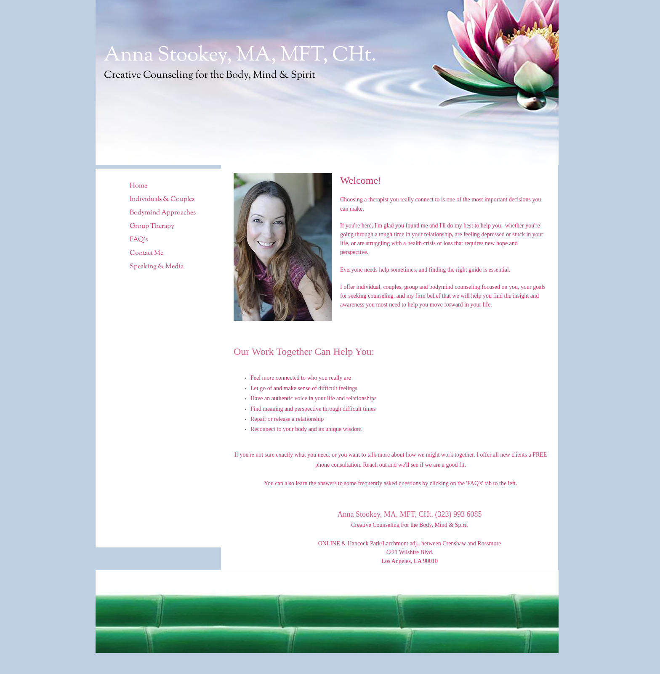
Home (138, 186)
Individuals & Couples (162, 199)
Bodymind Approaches (163, 213)
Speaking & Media (157, 267)
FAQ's (139, 240)
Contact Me (146, 253)
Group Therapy (152, 226)
